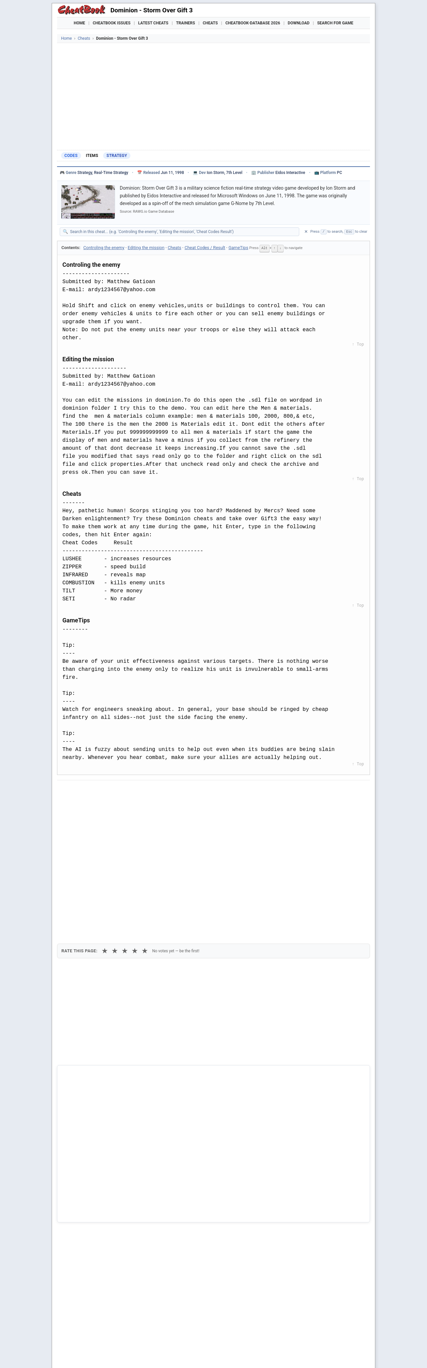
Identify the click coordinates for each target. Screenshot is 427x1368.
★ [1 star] (104, 827)
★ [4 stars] (134, 827)
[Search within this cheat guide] (183, 232)
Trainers (185, 23)
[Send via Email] (179, 791)
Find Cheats (131, 1354)
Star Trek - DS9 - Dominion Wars (100, 1226)
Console (233, 1354)
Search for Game (335, 23)
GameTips (238, 247)
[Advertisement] (213, 96)
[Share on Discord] (130, 791)
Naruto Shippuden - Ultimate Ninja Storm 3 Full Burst (122, 1193)
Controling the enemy (103, 247)
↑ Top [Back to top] (358, 344)
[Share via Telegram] (163, 791)
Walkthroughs (200, 1354)
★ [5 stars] (144, 827)
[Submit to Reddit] (114, 791)
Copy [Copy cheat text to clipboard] (92, 806)
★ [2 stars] (114, 827)
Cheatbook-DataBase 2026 (253, 23)
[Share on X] (98, 791)
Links (340, 1354)
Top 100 (257, 1354)
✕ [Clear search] (306, 231)
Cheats (210, 23)
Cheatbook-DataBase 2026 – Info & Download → (186, 1063)
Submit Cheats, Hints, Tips (300, 1354)
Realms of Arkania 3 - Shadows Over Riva (110, 1215)
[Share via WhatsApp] (147, 791)
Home (79, 23)
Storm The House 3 (87, 1204)
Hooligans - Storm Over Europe (99, 1181)
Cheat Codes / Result (204, 247)
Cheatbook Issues (111, 23)
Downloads (164, 1354)
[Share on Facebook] (81, 791)
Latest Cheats (153, 23)
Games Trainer (96, 1354)
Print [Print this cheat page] (119, 806)
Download (299, 23)
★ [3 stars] (124, 827)
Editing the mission (146, 247)
